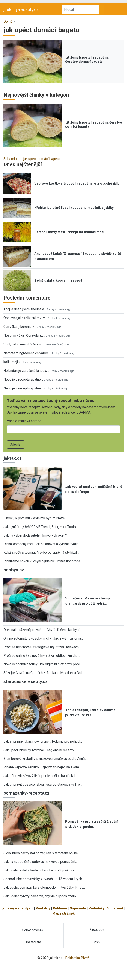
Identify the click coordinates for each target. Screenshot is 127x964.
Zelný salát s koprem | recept (58, 280)
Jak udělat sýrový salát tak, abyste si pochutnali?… (41, 896)
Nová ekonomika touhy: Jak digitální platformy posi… (42, 664)
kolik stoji (10, 362)
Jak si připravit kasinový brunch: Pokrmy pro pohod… (42, 741)
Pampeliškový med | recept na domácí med (69, 232)
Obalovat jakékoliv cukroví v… (25, 318)
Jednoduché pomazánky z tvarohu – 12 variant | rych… (43, 879)
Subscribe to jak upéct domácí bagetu (31, 159)
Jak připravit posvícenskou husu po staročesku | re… (42, 784)
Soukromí (115, 908)
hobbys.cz (13, 569)
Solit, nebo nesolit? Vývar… (23, 344)
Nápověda (78, 908)
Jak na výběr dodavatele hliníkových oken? (35, 535)
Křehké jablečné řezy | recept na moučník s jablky (74, 208)
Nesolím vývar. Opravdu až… (24, 335)
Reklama (60, 908)
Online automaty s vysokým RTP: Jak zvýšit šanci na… (43, 638)
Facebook (96, 930)
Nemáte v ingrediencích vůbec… (27, 353)
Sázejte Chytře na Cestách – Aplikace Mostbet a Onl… (43, 673)
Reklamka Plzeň (77, 958)
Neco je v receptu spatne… (23, 379)
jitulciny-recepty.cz (21, 9)
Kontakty (43, 908)
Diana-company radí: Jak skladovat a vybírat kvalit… (41, 544)
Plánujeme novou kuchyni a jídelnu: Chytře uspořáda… (42, 561)
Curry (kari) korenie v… (19, 327)
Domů (7, 21)
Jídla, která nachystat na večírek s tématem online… (41, 853)
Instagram (33, 942)
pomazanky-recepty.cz (26, 793)
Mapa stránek (63, 913)
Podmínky (96, 908)
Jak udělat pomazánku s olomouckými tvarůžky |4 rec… (44, 887)
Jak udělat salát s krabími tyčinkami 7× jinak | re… (40, 870)
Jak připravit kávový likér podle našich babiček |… (40, 776)
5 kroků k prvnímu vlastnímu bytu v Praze (34, 518)
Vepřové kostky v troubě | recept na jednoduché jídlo (77, 183)
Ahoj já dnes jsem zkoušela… (24, 309)
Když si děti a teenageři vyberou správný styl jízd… (41, 552)
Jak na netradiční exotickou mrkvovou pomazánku (40, 862)
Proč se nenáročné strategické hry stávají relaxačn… (42, 647)
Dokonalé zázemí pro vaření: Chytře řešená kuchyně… (42, 630)
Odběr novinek (32, 930)
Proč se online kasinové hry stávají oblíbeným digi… (41, 656)
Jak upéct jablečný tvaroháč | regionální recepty (38, 750)
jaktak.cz (12, 458)
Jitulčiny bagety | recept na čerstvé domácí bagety (87, 59)
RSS (97, 942)
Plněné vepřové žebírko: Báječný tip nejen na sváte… (42, 767)
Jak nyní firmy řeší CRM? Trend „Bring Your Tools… (40, 527)
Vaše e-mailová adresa (24, 421)
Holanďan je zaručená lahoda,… (26, 371)
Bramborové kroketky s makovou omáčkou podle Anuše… (46, 759)
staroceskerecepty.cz (25, 681)
